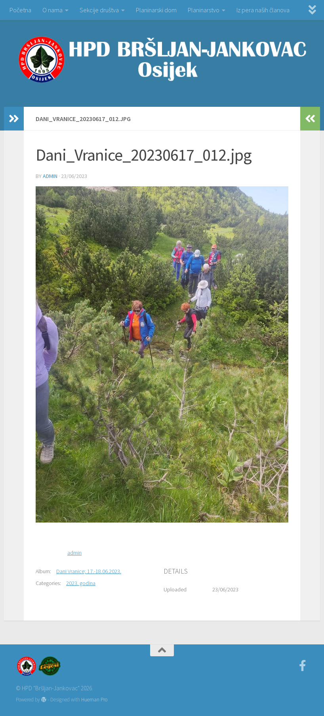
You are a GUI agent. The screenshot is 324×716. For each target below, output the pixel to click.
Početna (20, 10)
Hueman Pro (94, 699)
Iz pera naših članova (263, 10)
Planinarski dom (156, 10)
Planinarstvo (203, 10)
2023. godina (80, 583)
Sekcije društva (99, 10)
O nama (52, 10)
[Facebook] (302, 665)
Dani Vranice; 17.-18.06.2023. (88, 571)
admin (50, 176)
